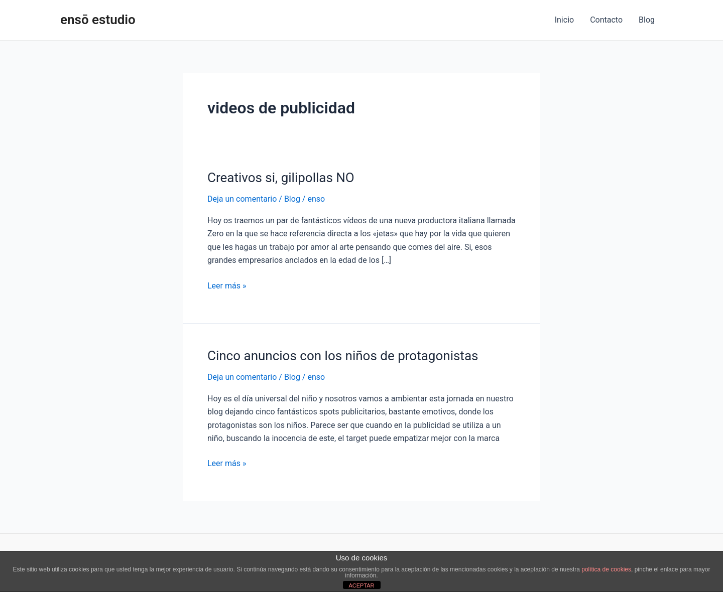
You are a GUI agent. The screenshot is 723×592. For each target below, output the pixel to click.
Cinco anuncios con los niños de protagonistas (342, 355)
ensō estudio (98, 19)
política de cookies (606, 569)
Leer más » (226, 284)
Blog (647, 20)
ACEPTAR (361, 585)
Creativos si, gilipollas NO (280, 177)
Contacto (606, 20)
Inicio (564, 20)
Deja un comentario (242, 199)
